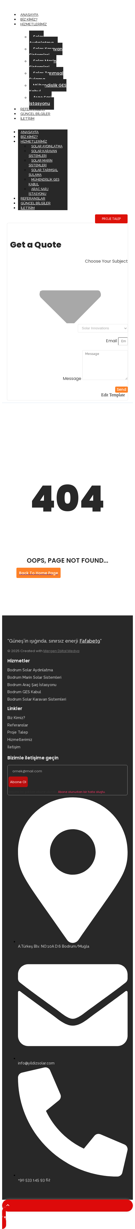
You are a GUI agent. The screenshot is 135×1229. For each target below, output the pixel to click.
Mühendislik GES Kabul (47, 88)
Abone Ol (18, 781)
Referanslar (32, 109)
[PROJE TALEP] (111, 218)
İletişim (27, 119)
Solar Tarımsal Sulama (46, 76)
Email (112, 341)
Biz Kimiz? (28, 19)
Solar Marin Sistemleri (42, 64)
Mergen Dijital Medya (61, 650)
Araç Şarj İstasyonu (40, 100)
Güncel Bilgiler (35, 114)
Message (72, 378)
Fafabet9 (89, 641)
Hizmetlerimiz (33, 24)
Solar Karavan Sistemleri (45, 52)
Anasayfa (29, 15)
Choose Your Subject (106, 261)
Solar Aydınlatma (41, 40)
